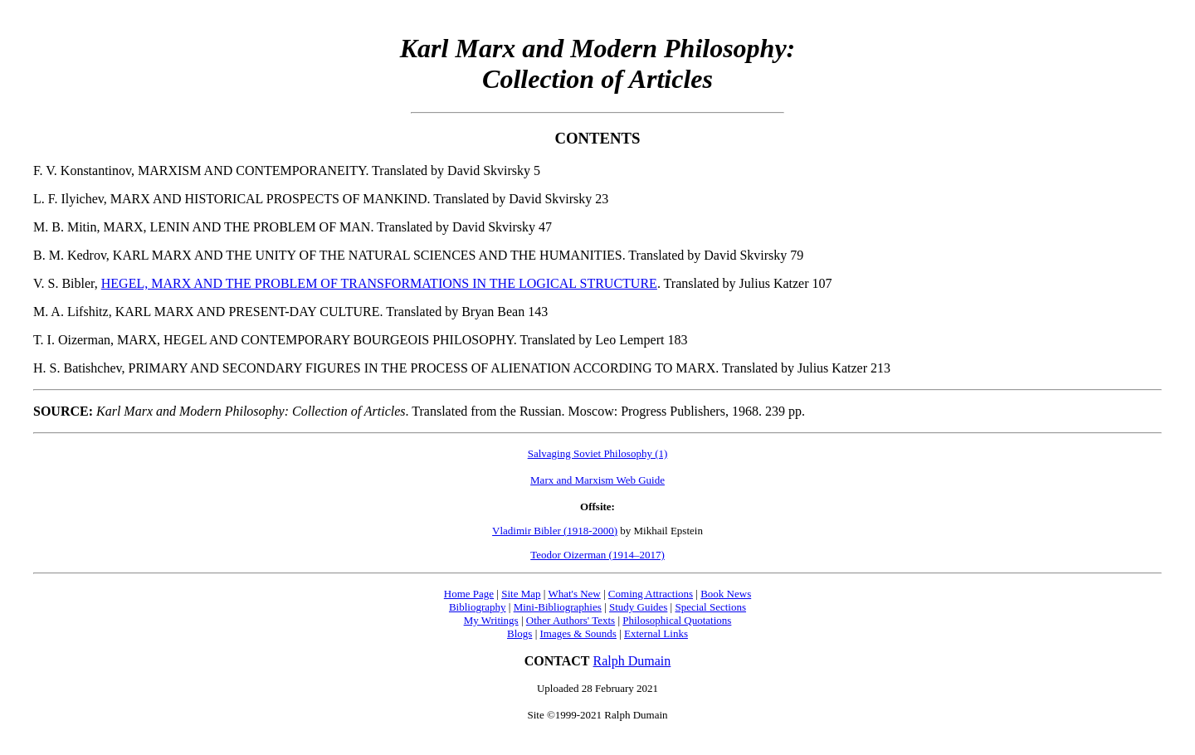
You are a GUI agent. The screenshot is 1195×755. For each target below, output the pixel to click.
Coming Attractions (650, 593)
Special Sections (710, 607)
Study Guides (638, 607)
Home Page (469, 593)
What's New (574, 593)
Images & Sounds (577, 633)
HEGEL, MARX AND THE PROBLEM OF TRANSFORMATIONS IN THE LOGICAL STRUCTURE (379, 283)
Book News (725, 593)
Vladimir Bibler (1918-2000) (554, 530)
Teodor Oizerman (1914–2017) (597, 554)
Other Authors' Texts (570, 620)
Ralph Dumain (632, 661)
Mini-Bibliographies (558, 607)
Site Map (520, 593)
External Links (656, 633)
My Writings (491, 620)
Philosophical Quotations (676, 620)
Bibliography (477, 607)
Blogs (519, 633)
